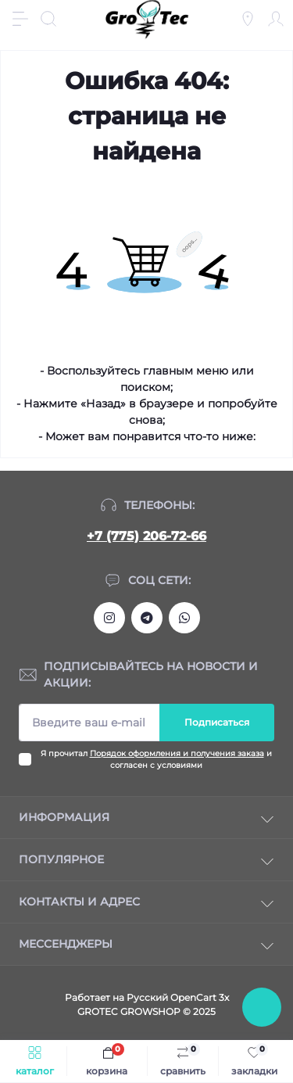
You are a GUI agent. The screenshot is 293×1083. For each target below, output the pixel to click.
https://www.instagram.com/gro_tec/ (109, 617)
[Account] (276, 19)
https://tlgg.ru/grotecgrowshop (147, 617)
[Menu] (20, 19)
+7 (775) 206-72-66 (146, 536)
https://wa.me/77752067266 (184, 617)
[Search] (48, 19)
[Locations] (247, 19)
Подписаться (216, 722)
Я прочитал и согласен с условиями (156, 759)
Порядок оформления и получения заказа (177, 753)
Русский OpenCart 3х (178, 997)
